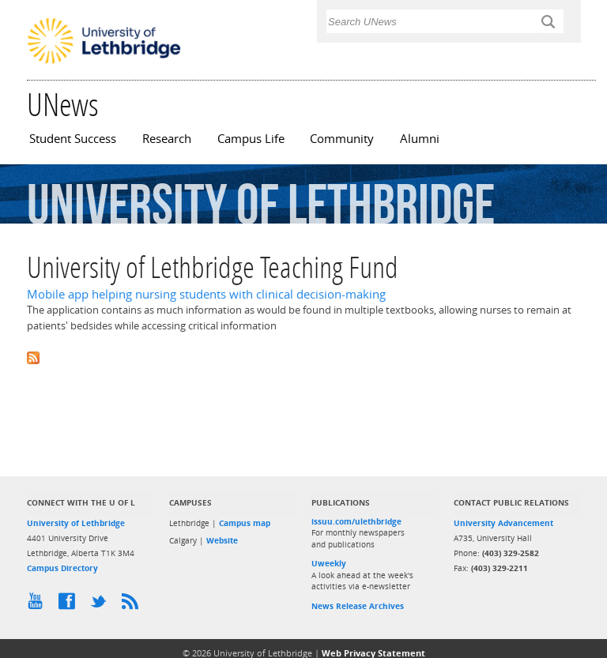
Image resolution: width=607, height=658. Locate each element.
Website (222, 540)
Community (342, 138)
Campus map (244, 522)
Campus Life (251, 138)
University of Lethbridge (76, 522)
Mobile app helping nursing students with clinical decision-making (206, 294)
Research (166, 138)
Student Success (72, 138)
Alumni (419, 138)
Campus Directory (62, 567)
